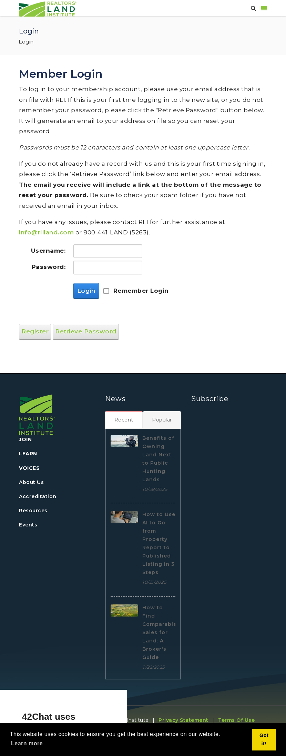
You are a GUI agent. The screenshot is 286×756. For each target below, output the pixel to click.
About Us (31, 482)
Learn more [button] (27, 743)
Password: (49, 266)
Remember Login (141, 290)
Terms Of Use (236, 720)
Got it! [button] (263, 739)
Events (28, 525)
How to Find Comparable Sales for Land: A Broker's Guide (159, 632)
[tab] (124, 419)
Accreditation (38, 496)
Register (35, 331)
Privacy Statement (183, 720)
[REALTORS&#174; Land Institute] (47, 8)
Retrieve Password (85, 331)
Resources (33, 510)
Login (86, 290)
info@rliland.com (46, 232)
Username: (48, 250)
